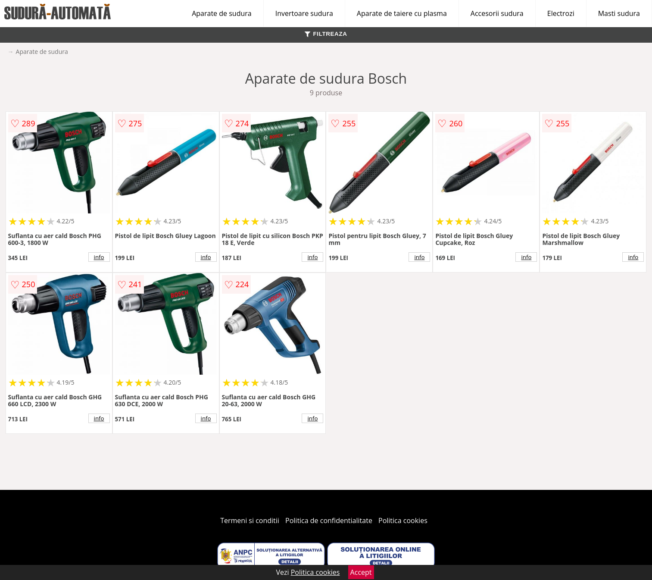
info (99, 257)
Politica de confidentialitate (328, 520)
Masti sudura (619, 13)
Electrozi (560, 13)
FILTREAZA (326, 34)
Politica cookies (402, 520)
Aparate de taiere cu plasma (402, 13)
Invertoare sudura (304, 13)
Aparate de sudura (221, 13)
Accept (361, 572)
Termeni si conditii (249, 520)
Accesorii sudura (497, 13)
